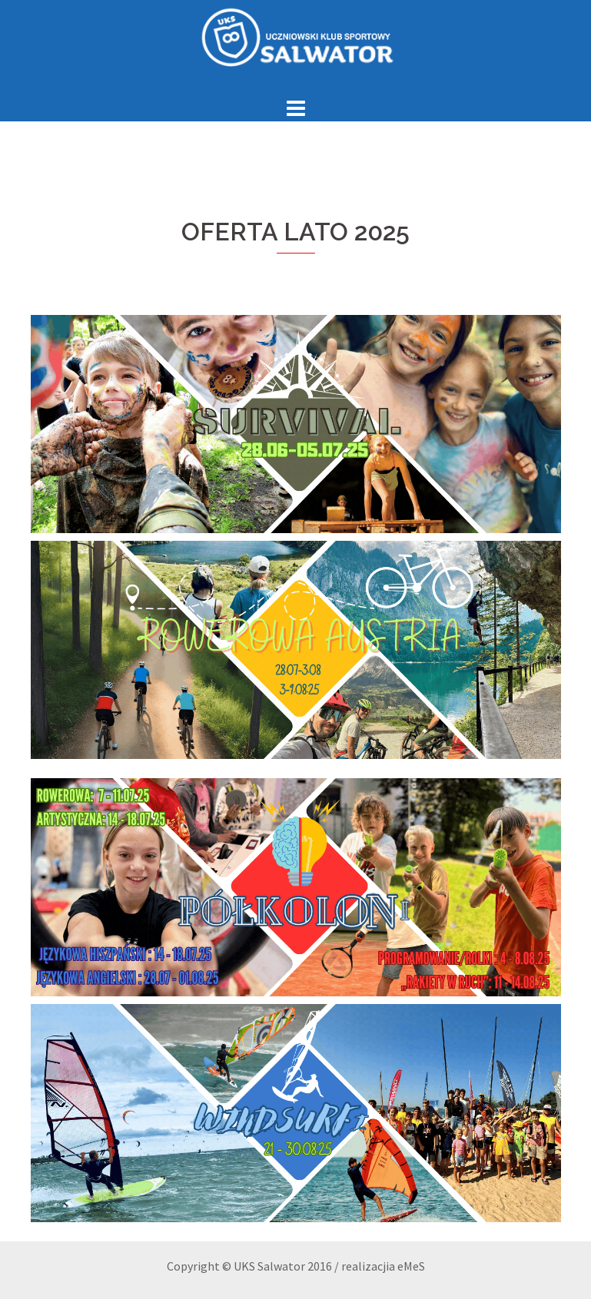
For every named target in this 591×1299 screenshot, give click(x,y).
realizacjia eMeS (383, 1266)
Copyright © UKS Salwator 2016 (249, 1266)
